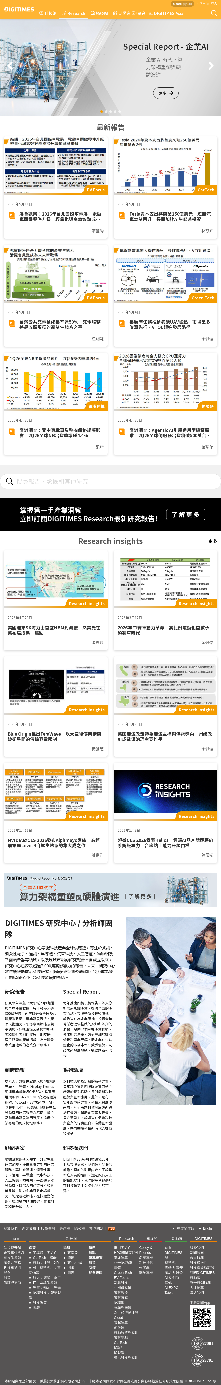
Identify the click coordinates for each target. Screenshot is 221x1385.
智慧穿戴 (121, 1338)
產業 (32, 1248)
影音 (138, 13)
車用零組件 (122, 1248)
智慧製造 (121, 1293)
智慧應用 (172, 1263)
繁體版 (177, 4)
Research (73, 13)
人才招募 (197, 1288)
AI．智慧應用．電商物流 (45, 1270)
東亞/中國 (74, 1263)
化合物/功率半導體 (125, 1265)
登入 (214, 3)
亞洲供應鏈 (122, 1288)
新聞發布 (29, 1228)
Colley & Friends (145, 1250)
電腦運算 (121, 1323)
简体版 (187, 4)
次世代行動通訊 (126, 1313)
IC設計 (119, 1348)
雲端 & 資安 (174, 1268)
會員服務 (197, 1258)
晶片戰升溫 (12, 1248)
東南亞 (72, 1253)
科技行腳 (146, 1263)
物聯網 (119, 1303)
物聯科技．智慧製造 (45, 1295)
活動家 (122, 13)
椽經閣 (99, 13)
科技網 (48, 13)
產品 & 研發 (174, 1273)
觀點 (92, 1253)
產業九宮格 (12, 1263)
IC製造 (119, 1353)
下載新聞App (200, 1303)
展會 (7, 1273)
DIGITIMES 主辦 (176, 1255)
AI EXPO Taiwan (172, 1290)
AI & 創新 (172, 1278)
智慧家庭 (121, 1298)
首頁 (16, 1239)
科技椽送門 (12, 1268)
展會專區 (96, 1273)
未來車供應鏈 (14, 1253)
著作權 (64, 1228)
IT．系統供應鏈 (45, 1283)
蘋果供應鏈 (12, 1258)
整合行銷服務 (200, 1283)
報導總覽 (96, 1258)
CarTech (120, 1343)
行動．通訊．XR (46, 1263)
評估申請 (203, 3)
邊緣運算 (121, 1258)
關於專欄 (146, 1273)
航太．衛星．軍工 (47, 1278)
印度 (70, 1258)
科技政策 (40, 1303)
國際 (70, 1268)
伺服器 (119, 1328)
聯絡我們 (197, 1293)
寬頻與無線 (122, 1308)
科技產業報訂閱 (202, 1268)
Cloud (118, 1318)
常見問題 (96, 1228)
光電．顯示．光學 (47, 1288)
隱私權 (79, 1228)
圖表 (36, 1308)
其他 (168, 1283)
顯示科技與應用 (126, 1358)
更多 (165, 93)
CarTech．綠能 (44, 1258)
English (208, 1228)
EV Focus (121, 1278)
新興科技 (121, 1283)
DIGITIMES (204, 1239)
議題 (92, 1248)
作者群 (144, 1268)
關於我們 (11, 1228)
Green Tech (123, 1273)
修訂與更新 (12, 1283)
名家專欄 (146, 1258)
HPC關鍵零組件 (126, 1253)
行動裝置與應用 (126, 1333)
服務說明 (48, 1228)
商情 (92, 1268)
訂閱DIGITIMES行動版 (202, 1275)
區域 (66, 1248)
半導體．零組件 (45, 1253)
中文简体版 (186, 1228)
